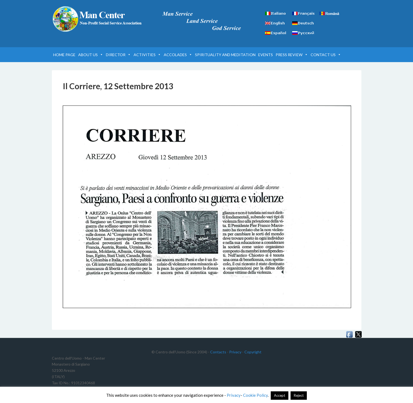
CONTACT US (326, 54)
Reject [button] (299, 395)
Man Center (98, 19)
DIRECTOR (118, 54)
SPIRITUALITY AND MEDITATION (225, 54)
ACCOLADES (178, 54)
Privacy (235, 352)
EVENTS (265, 54)
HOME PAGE (64, 54)
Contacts (218, 352)
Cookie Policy (255, 395)
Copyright (252, 352)
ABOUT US (90, 54)
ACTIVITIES (147, 54)
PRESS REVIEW (292, 54)
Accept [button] (279, 395)
